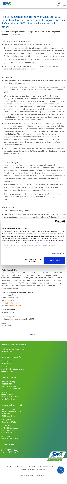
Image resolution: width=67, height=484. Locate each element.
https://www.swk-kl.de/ (18, 305)
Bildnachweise (18, 466)
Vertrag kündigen (41, 469)
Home (3, 11)
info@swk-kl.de (13, 303)
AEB (56, 466)
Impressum (6, 247)
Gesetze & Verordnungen (28, 469)
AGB (60, 466)
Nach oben (33, 335)
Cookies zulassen (54, 260)
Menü (64, 5)
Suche (58, 5)
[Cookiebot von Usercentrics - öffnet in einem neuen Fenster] (56, 221)
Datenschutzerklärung (40, 245)
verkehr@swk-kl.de (8, 399)
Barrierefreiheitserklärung (45, 466)
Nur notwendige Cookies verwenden (33, 260)
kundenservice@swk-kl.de (10, 388)
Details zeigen (56, 253)
